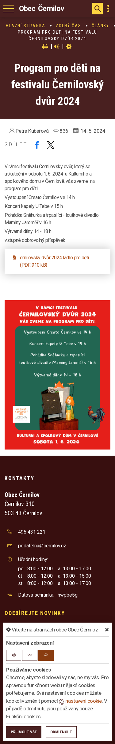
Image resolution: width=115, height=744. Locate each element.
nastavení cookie (80, 701)
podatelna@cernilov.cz (42, 546)
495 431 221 (31, 532)
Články (100, 25)
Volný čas (68, 25)
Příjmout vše (24, 732)
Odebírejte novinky (35, 613)
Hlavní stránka (25, 25)
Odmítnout (61, 732)
